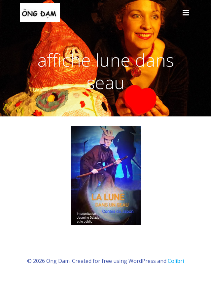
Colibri (176, 261)
